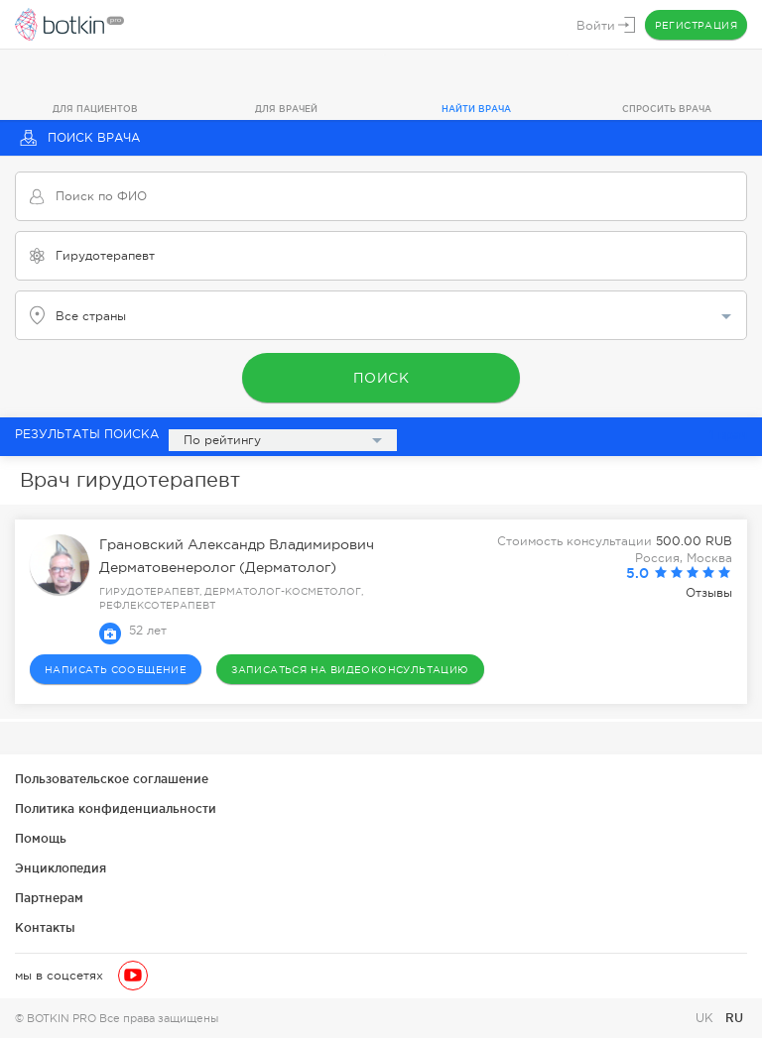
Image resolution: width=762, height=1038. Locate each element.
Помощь (40, 838)
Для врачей (286, 109)
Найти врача (476, 109)
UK (706, 1018)
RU (734, 1017)
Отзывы (709, 593)
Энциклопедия (60, 868)
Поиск (381, 378)
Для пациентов (95, 109)
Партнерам (49, 897)
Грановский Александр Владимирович (236, 544)
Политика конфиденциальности (115, 808)
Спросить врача (666, 109)
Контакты (45, 927)
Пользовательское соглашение (111, 778)
